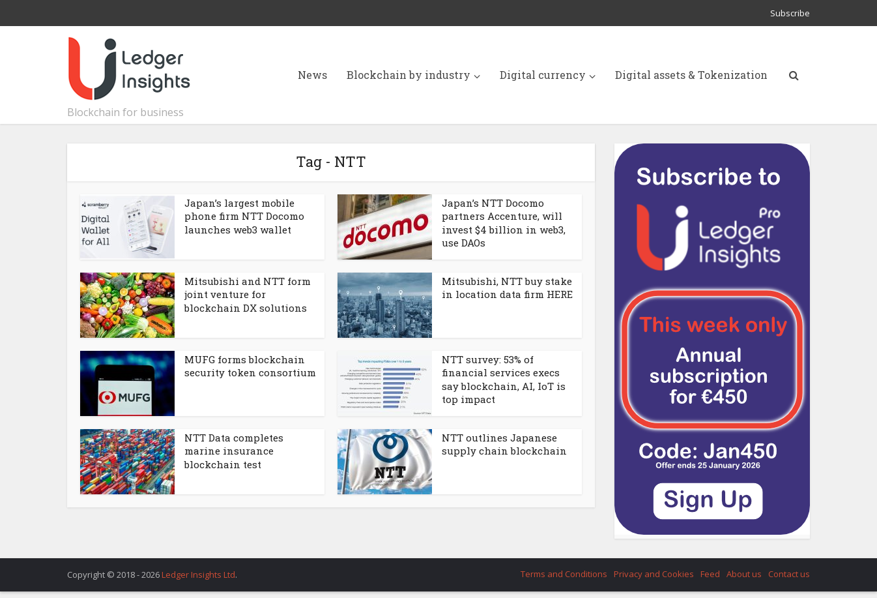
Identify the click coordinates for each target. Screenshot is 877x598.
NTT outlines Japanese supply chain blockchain (504, 444)
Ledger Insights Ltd (198, 574)
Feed (710, 574)
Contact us (789, 574)
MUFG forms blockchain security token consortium (250, 366)
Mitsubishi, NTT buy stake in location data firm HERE (507, 288)
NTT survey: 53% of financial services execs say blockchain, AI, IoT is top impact (504, 379)
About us (744, 574)
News (312, 75)
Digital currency (543, 75)
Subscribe (790, 13)
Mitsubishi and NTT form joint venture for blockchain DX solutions (247, 294)
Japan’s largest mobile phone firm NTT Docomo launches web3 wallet (244, 216)
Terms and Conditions (564, 574)
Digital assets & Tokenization (691, 75)
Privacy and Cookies (654, 574)
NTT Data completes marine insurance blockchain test (233, 451)
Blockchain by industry (408, 75)
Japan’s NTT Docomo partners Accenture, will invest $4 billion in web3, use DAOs (504, 222)
